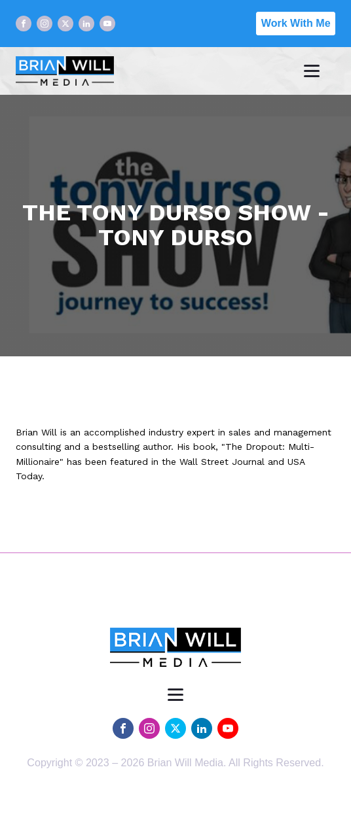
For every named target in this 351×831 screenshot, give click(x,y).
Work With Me (296, 23)
